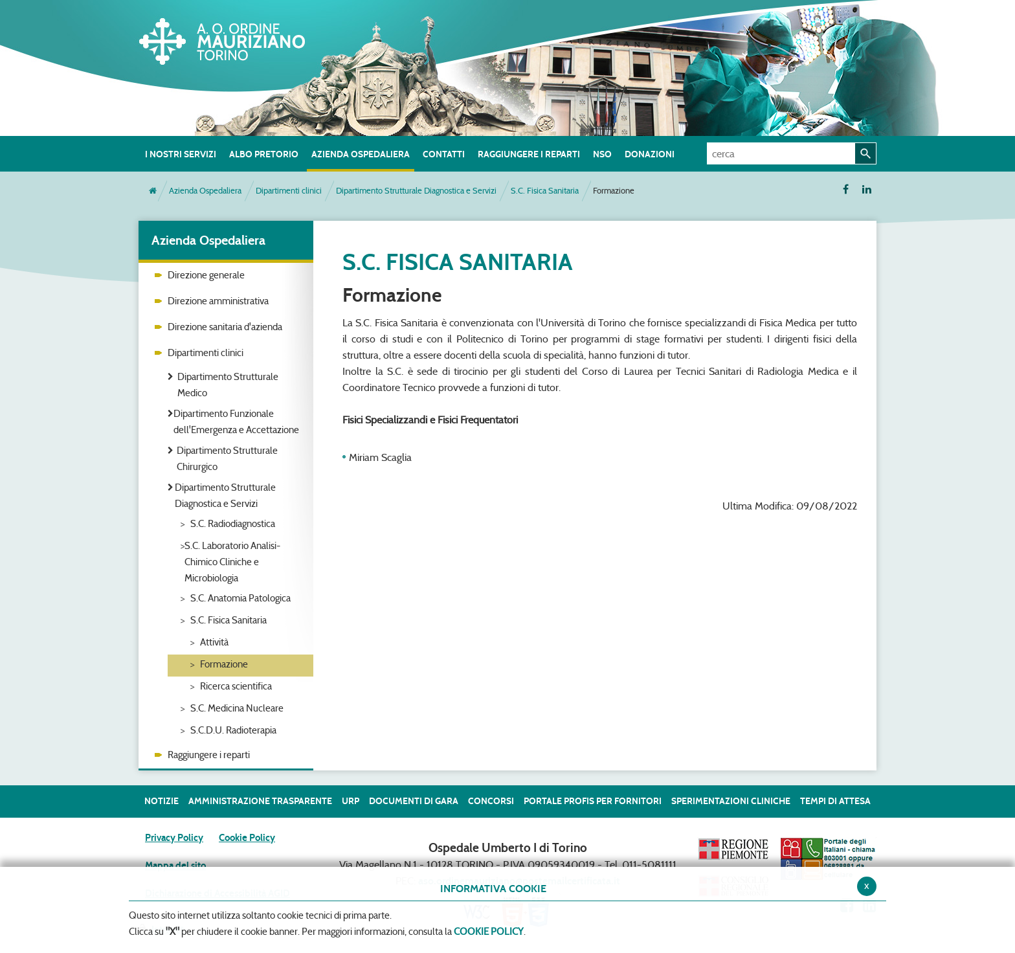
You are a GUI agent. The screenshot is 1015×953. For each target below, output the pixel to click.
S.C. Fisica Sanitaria (545, 190)
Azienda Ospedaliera (205, 190)
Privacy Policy (174, 838)
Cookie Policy (247, 838)
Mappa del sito (175, 865)
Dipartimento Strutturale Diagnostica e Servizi (416, 190)
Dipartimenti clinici (289, 190)
